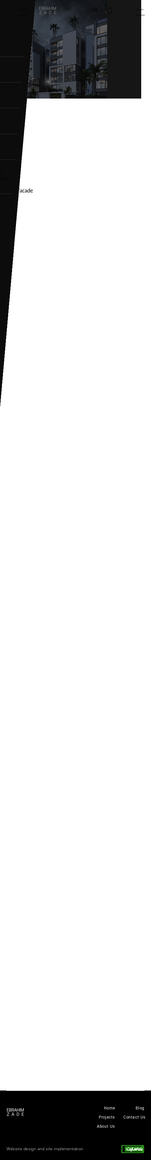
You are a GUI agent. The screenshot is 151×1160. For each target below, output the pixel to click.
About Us (106, 1126)
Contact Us (134, 1117)
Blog (140, 1108)
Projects (107, 1117)
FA (95, 10)
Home (109, 1108)
